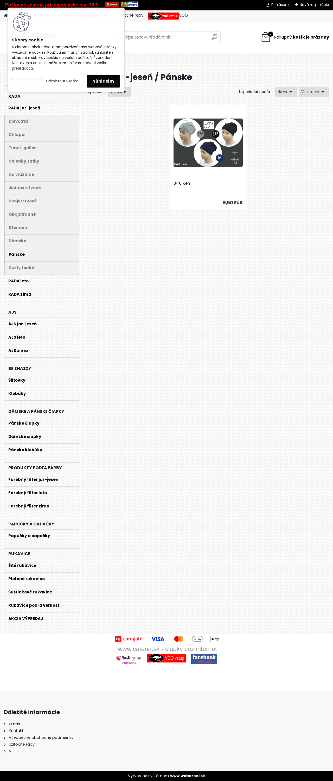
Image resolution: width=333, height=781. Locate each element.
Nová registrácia (314, 4)
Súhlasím (103, 81)
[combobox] (286, 92)
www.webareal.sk (187, 775)
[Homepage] (6, 15)
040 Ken (182, 183)
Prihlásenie (281, 4)
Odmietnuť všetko (62, 81)
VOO (168, 16)
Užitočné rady (130, 15)
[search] (214, 39)
